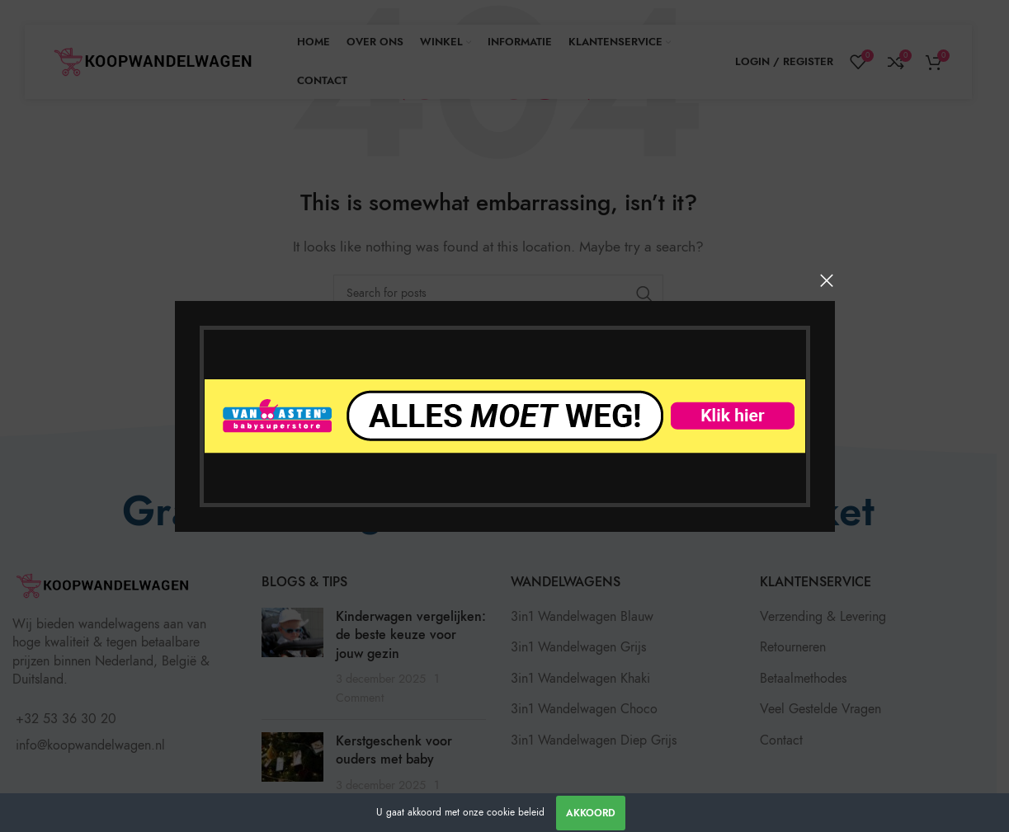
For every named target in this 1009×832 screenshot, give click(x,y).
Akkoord (590, 813)
